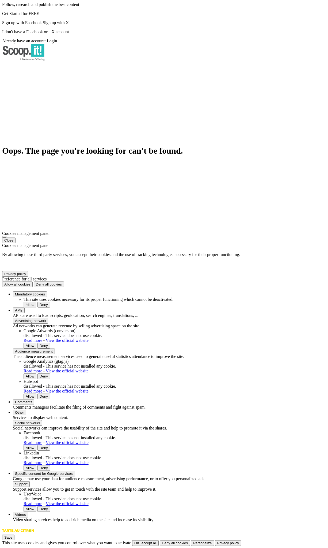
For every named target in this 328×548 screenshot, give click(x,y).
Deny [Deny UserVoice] (44, 509)
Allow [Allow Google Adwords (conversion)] (30, 346)
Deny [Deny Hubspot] (44, 396)
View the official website (67, 340)
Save (8, 537)
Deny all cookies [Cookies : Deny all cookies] (49, 284)
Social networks (27, 423)
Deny (44, 305)
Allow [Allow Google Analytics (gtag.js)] (30, 376)
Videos (20, 515)
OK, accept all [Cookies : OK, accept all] (145, 543)
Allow (30, 305)
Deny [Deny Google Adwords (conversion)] (44, 346)
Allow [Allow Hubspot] (30, 396)
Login (52, 41)
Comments (23, 402)
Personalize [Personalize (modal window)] (202, 543)
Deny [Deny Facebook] (44, 448)
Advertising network (30, 321)
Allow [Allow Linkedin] (30, 468)
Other (19, 412)
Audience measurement (34, 351)
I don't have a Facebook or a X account (35, 31)
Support (21, 484)
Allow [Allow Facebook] (30, 448)
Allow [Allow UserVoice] (30, 509)
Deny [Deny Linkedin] (44, 468)
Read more (33, 340)
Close (8, 240)
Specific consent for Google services (44, 474)
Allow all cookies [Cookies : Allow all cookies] (17, 284)
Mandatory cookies (30, 294)
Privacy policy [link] (15, 274)
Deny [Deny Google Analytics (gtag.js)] (44, 376)
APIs (18, 310)
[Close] (4, 237)
